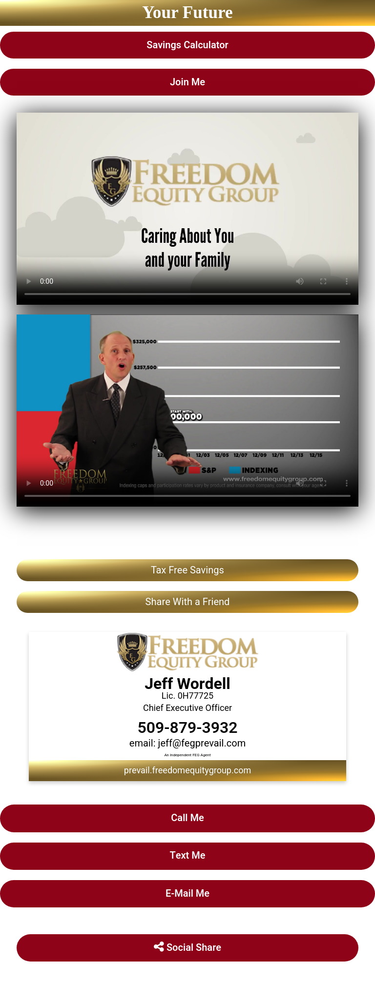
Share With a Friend (188, 602)
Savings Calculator (187, 45)
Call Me (187, 818)
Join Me (187, 82)
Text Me (187, 855)
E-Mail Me (187, 893)
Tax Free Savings (187, 570)
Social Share (187, 948)
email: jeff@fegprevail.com (187, 743)
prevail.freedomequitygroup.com (187, 770)
